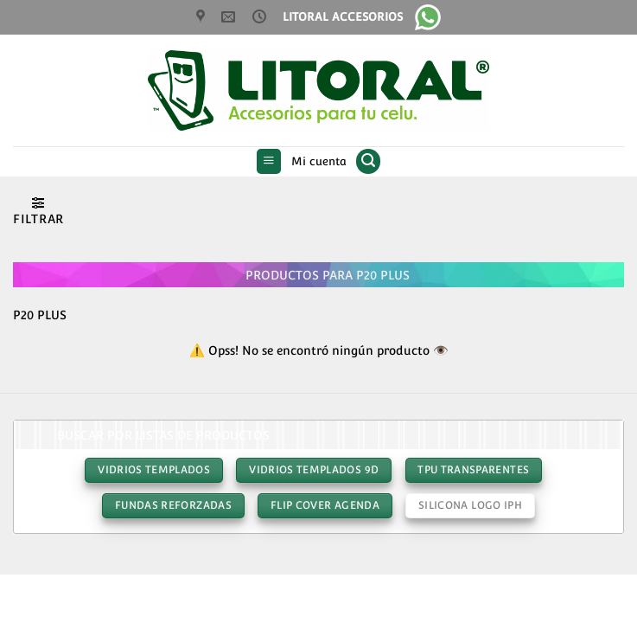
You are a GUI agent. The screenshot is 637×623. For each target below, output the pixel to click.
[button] (269, 162)
